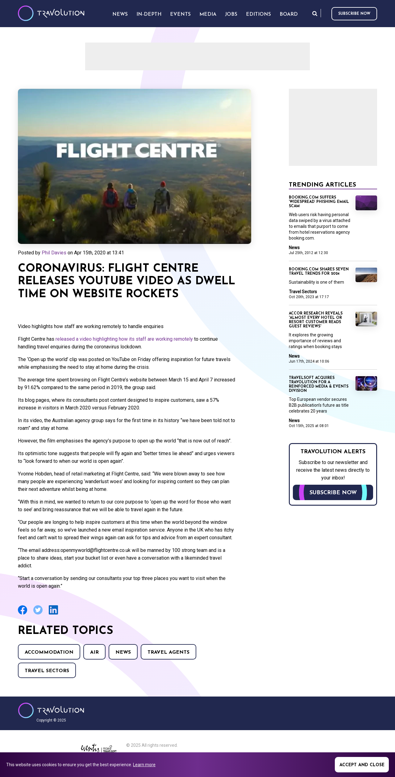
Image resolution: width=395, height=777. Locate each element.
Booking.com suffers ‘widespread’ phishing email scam (319, 202)
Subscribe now (354, 14)
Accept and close (362, 765)
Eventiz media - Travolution (98, 749)
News (123, 652)
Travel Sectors (47, 670)
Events (180, 14)
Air (94, 652)
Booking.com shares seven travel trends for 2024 (319, 272)
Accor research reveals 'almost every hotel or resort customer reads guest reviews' (316, 320)
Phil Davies (54, 253)
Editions (258, 14)
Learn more (144, 764)
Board (289, 14)
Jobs (231, 14)
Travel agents (168, 652)
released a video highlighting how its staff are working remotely (124, 339)
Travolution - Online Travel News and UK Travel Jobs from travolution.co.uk (51, 710)
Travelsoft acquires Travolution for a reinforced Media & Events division (318, 384)
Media (207, 14)
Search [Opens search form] (314, 13)
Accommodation (49, 652)
